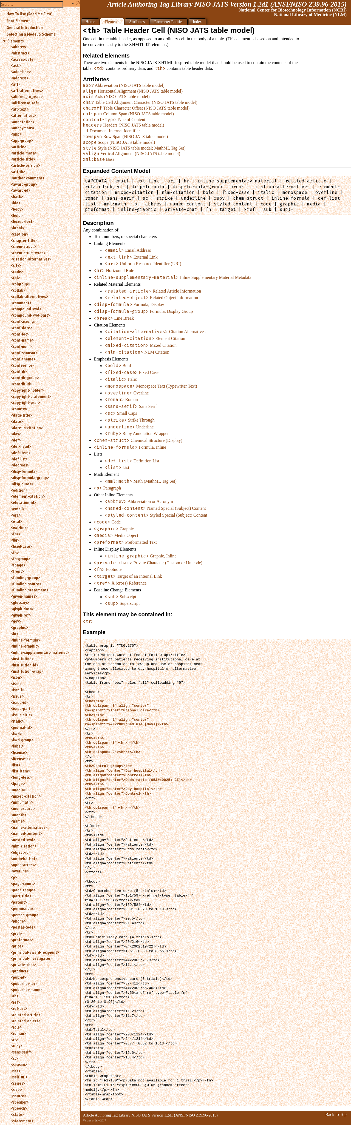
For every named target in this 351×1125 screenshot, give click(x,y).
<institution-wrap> (27, 671)
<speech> (19, 1108)
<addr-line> (21, 71)
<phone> (18, 921)
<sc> (14, 1058)
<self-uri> (19, 1077)
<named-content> (26, 833)
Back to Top (336, 1114)
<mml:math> (22, 802)
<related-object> (25, 1020)
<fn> (15, 552)
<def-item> (20, 452)
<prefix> (17, 933)
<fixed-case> (21, 546)
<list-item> (20, 771)
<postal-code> (23, 927)
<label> (17, 746)
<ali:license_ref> (25, 102)
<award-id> (20, 190)
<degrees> (20, 465)
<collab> (18, 290)
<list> (15, 765)
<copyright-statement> (31, 396)
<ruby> (16, 1045)
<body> (17, 209)
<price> (17, 946)
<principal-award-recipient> (35, 952)
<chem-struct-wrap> (28, 252)
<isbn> (16, 677)
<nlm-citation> (23, 846)
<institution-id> (24, 665)
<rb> (14, 995)
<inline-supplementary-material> (40, 652)
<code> (17, 271)
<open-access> (23, 864)
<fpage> (18, 565)
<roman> (18, 1033)
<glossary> (20, 602)
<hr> (14, 633)
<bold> (16, 215)
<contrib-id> (21, 384)
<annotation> (23, 121)
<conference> (22, 365)
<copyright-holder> (27, 390)
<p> (14, 877)
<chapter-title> (24, 240)
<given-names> (24, 596)
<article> (18, 146)
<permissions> (23, 908)
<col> (15, 277)
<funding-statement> (30, 589)
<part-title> (21, 895)
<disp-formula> (24, 471)
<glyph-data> (22, 608)
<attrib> (18, 171)
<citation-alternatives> (31, 259)
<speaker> (20, 1102)
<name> (18, 821)
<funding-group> (25, 577)
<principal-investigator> (31, 958)
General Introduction (25, 27)
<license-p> (20, 758)
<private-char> (23, 964)
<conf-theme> (23, 359)
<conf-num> (21, 346)
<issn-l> (17, 689)
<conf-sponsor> (24, 352)
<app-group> (22, 140)
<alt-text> (20, 109)
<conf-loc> (20, 334)
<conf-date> (21, 327)
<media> (18, 789)
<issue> (17, 696)
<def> (16, 440)
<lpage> (18, 783)
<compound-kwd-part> (30, 315)
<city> (16, 265)
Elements (15, 41)
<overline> (20, 871)
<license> (19, 752)
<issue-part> (21, 708)
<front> (17, 571)
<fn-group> (20, 558)
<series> (18, 1083)
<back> (17, 196)
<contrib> (19, 371)
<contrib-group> (25, 377)
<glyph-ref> (21, 615)
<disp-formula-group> (30, 477)
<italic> (17, 721)
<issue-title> (22, 714)
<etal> (16, 521)
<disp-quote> (22, 483)
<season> (19, 1064)
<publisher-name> (26, 989)
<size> (16, 1089)
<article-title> (23, 159)
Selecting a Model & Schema (31, 34)
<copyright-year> (25, 402)
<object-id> (20, 852)
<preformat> (22, 939)
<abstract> (20, 53)
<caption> (19, 234)
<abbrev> (19, 46)
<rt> (14, 1039)
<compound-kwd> (26, 308)
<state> (17, 1114)
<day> (16, 433)
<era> (16, 515)
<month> (18, 814)
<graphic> (19, 627)
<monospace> (23, 808)
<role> (16, 1027)
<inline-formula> (25, 640)
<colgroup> (20, 284)
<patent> (19, 902)
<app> (16, 134)
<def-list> (19, 459)
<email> (18, 508)
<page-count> (23, 883)
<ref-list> (19, 1008)
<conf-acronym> (24, 321)
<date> (17, 421)
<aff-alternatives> (27, 90)
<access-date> (23, 59)
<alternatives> (23, 115)
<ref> (15, 1002)
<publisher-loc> (24, 983)
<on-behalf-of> (24, 858)
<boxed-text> (22, 221)
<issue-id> (19, 702)
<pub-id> (18, 977)
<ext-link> (19, 527)
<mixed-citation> (26, 796)
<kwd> (16, 733)
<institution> (22, 658)
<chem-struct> (23, 246)
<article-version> (25, 165)
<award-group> (24, 184)
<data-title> (21, 415)
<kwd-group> (22, 739)
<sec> (15, 1071)
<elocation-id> (23, 502)
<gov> (16, 621)
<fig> (15, 540)
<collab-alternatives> (29, 296)
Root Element (18, 20)
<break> (18, 227)
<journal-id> (21, 727)
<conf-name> (22, 340)
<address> (19, 78)
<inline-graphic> (25, 646)
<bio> (15, 202)
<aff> (15, 84)
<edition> (19, 490)
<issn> (16, 683)
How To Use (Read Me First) (30, 13)
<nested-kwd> (23, 839)
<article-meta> (24, 153)
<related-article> (25, 1014)
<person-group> (24, 914)
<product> (19, 971)
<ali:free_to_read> (27, 96)
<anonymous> (23, 127)
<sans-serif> (21, 1052)
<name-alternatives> (29, 827)
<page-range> (23, 889)
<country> (19, 408)
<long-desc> (21, 777)
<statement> (22, 1120)
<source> (18, 1095)
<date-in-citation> (27, 427)
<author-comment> (27, 178)
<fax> (16, 533)
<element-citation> (28, 496)
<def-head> (21, 446)
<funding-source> (26, 583)
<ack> (16, 65)
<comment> (21, 302)
